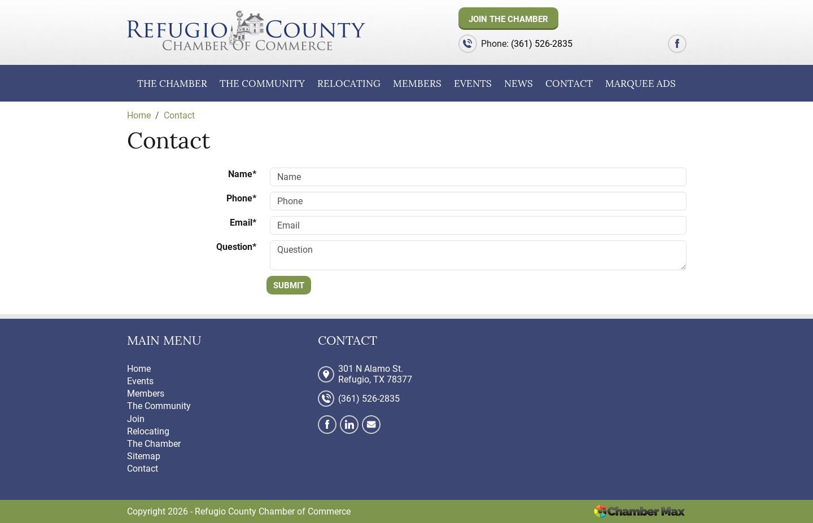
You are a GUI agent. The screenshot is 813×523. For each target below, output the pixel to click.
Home (139, 368)
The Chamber (172, 83)
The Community (262, 83)
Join (136, 419)
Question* (236, 246)
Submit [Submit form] (288, 285)
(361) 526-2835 (541, 43)
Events (473, 83)
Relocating (349, 83)
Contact (569, 83)
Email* (243, 222)
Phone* (241, 198)
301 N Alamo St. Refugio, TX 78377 (375, 374)
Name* (242, 174)
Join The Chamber (508, 19)
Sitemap (143, 456)
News (518, 83)
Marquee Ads (640, 83)
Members (417, 83)
